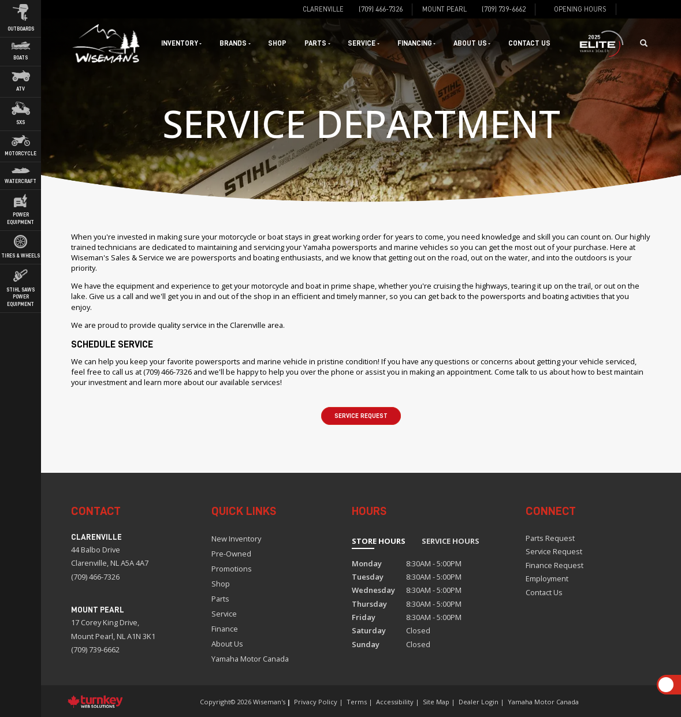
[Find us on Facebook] (629, 9)
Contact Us (529, 43)
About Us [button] (471, 43)
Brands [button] (234, 43)
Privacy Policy (315, 701)
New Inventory (236, 538)
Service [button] (363, 43)
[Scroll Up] (665, 684)
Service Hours (450, 541)
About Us (227, 643)
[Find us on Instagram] (642, 9)
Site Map (436, 701)
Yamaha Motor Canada (250, 658)
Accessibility (395, 701)
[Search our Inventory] (647, 43)
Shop (277, 43)
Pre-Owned (231, 553)
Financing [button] (416, 43)
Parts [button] (317, 43)
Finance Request (554, 565)
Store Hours (378, 541)
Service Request (361, 416)
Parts (220, 598)
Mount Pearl (444, 9)
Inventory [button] (181, 43)
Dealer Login (478, 701)
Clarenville (323, 9)
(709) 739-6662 (95, 649)
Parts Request (550, 538)
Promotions (231, 568)
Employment (547, 578)
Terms (357, 701)
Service (224, 613)
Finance (224, 628)
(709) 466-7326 (95, 577)
